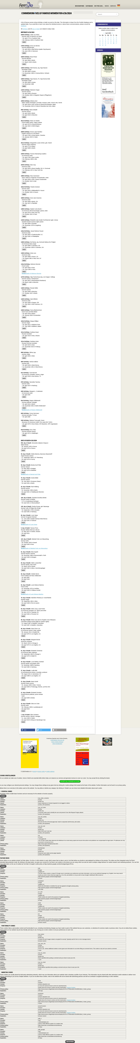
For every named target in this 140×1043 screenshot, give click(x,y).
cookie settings (50, 771)
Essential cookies (6, 791)
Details (23, 450)
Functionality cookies (7, 926)
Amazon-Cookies (71, 987)
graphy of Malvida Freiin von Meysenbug (34, 548)
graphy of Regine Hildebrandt (32, 410)
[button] (28, 730)
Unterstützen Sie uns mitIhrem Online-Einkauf (57, 741)
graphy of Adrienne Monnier (31, 273)
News (107, 6)
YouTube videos (4, 858)
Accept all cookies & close (70, 781)
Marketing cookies (6, 972)
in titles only (37, 14)
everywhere (37, 12)
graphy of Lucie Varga (29, 524)
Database (89, 6)
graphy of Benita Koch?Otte (30, 474)
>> (112, 33)
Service (113, 6)
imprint (34, 771)
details (24, 42)
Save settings (70, 1041)
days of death (36, 29)
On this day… (98, 6)
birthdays (25, 29)
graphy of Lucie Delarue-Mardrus (32, 594)
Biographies (79, 6)
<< (104, 33)
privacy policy (41, 771)
